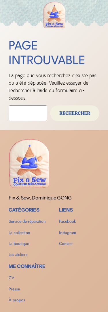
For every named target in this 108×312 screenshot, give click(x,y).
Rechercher (74, 113)
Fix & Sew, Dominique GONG (40, 198)
